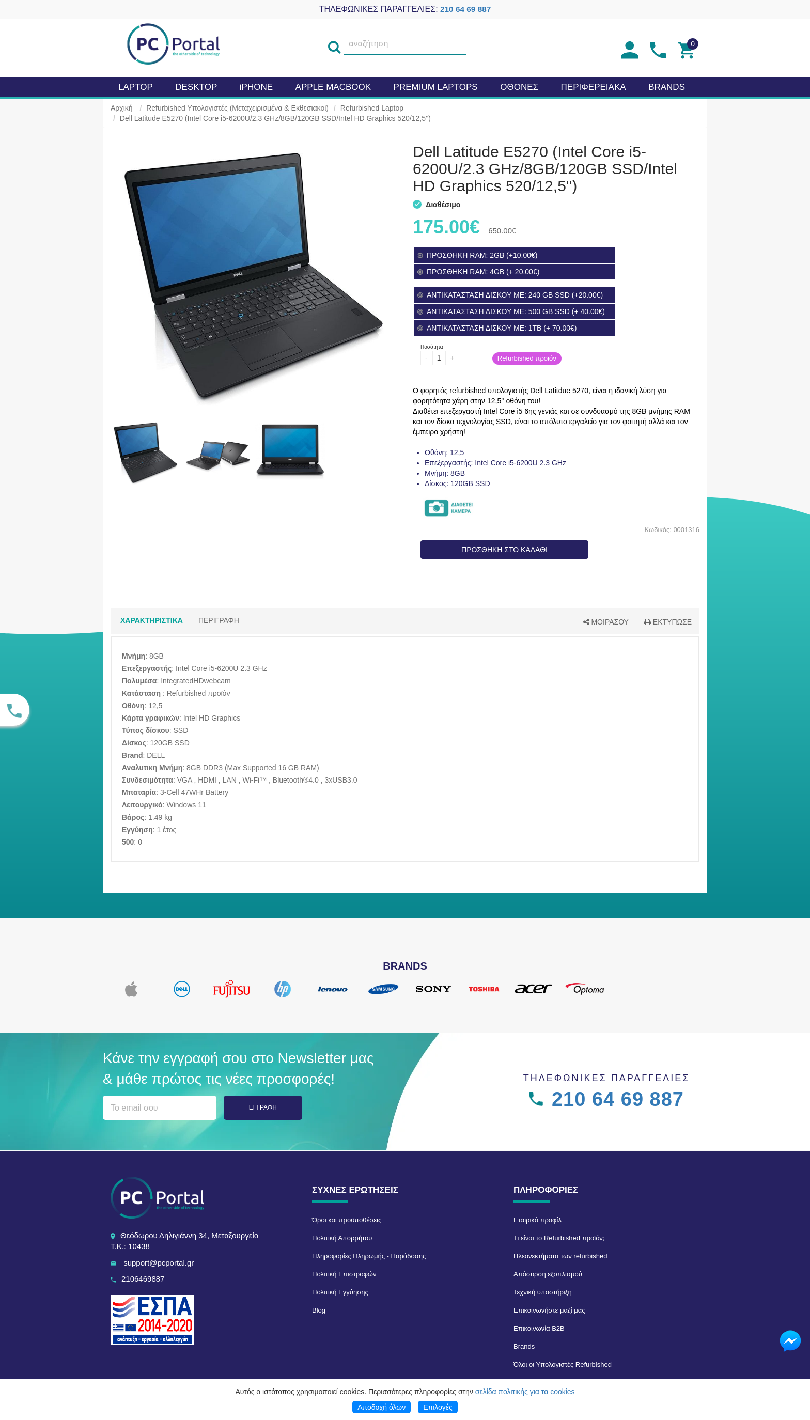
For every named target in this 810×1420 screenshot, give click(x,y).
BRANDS (666, 87)
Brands (524, 1346)
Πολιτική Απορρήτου (342, 1238)
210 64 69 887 (465, 9)
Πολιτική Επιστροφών (344, 1274)
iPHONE (256, 87)
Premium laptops (436, 87)
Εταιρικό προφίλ (537, 1220)
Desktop (196, 87)
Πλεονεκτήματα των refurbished (560, 1256)
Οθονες (519, 87)
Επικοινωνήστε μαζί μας (549, 1310)
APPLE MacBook (333, 87)
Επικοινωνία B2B (539, 1328)
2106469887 (142, 1278)
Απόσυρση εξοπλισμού (547, 1274)
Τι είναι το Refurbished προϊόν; (558, 1238)
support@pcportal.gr (158, 1262)
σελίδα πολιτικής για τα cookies (525, 1391)
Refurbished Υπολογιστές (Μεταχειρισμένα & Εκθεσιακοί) (237, 108)
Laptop (135, 87)
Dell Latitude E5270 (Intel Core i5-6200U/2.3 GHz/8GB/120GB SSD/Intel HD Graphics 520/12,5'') (275, 118)
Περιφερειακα (593, 87)
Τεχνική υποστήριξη (542, 1292)
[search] (334, 44)
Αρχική (122, 108)
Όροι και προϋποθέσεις (346, 1220)
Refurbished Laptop (371, 108)
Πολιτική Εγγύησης (340, 1292)
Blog (318, 1310)
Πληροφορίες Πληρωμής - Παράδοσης (369, 1256)
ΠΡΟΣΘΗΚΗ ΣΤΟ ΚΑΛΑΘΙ (504, 549)
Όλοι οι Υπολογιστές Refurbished (562, 1364)
